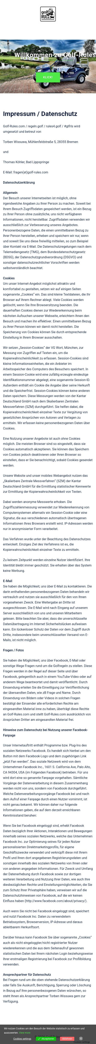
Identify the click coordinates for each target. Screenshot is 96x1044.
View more (25, 1032)
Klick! (48, 77)
